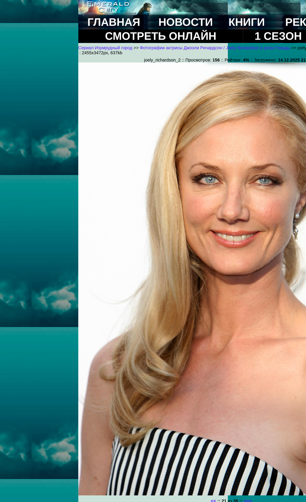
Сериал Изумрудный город (105, 47)
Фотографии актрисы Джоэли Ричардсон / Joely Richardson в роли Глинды (215, 47)
